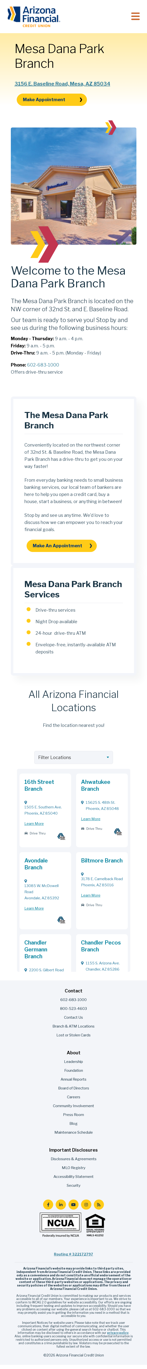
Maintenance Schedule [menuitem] (73, 1136)
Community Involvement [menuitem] (73, 1110)
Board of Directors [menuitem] (73, 1092)
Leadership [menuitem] (73, 1065)
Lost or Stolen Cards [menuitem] (73, 1039)
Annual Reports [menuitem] (73, 1083)
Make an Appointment (62, 549)
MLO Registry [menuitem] (73, 1172)
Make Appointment (52, 103)
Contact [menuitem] (73, 995)
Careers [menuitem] (73, 1101)
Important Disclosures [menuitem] (73, 1154)
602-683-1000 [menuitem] (73, 1004)
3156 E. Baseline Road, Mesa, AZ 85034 (62, 88)
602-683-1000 (43, 369)
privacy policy (118, 1337)
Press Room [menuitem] (73, 1118)
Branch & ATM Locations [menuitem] (73, 1030)
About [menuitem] (74, 1056)
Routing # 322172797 (73, 1258)
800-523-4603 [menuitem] (73, 1012)
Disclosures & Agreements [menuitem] (74, 1163)
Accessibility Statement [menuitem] (73, 1180)
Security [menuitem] (74, 1189)
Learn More (34, 828)
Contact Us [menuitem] (73, 1021)
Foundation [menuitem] (73, 1074)
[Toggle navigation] (135, 16)
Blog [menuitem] (73, 1127)
